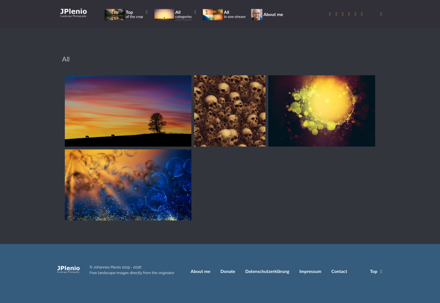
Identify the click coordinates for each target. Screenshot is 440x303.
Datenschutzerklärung (267, 271)
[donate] (381, 13)
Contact (339, 271)
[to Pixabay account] (350, 13)
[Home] (73, 13)
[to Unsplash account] (362, 13)
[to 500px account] (343, 13)
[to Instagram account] (330, 13)
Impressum (310, 271)
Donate (227, 271)
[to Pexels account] (356, 13)
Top (377, 271)
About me (200, 271)
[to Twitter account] (337, 13)
